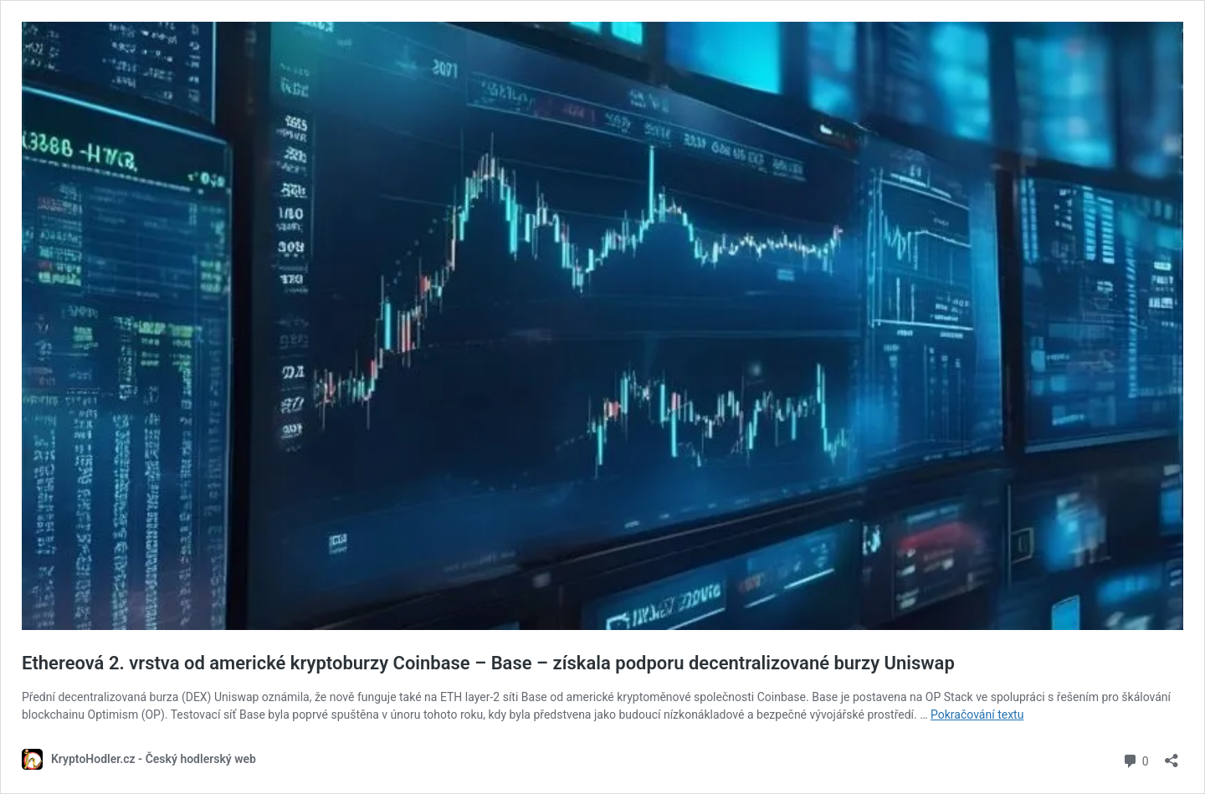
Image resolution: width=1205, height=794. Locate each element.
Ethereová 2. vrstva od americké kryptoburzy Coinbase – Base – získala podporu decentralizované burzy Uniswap (488, 663)
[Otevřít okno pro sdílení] (1171, 755)
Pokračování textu (977, 714)
